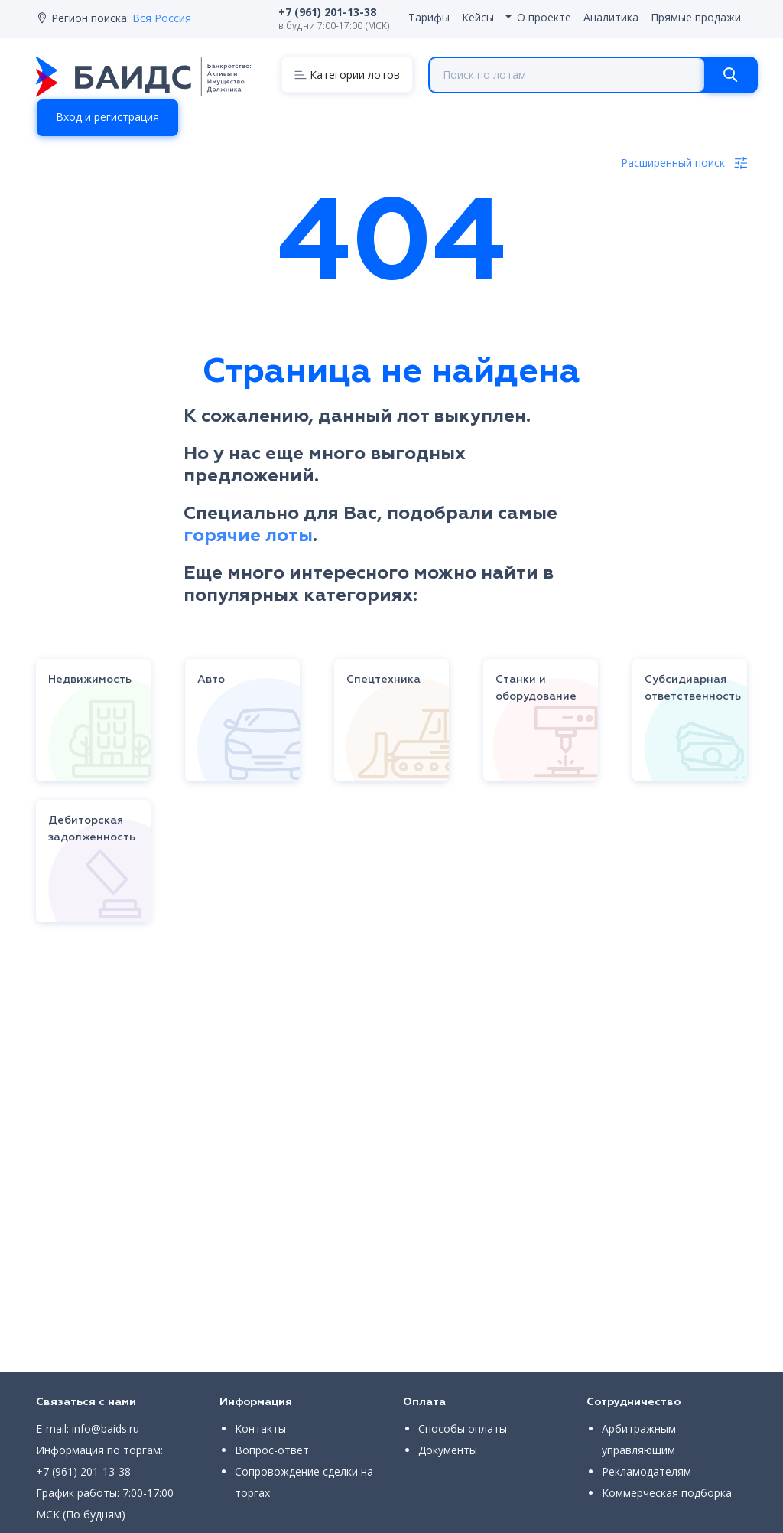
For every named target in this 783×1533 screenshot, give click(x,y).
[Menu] (347, 75)
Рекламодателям (646, 1471)
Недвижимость (90, 679)
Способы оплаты (462, 1428)
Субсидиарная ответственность (693, 688)
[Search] (730, 75)
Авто (211, 679)
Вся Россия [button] (161, 18)
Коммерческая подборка (667, 1493)
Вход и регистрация (107, 116)
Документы (447, 1450)
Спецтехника (383, 679)
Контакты (260, 1428)
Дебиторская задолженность (91, 829)
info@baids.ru (105, 1428)
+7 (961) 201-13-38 (83, 1471)
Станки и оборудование (536, 688)
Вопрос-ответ (272, 1450)
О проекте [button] (544, 17)
